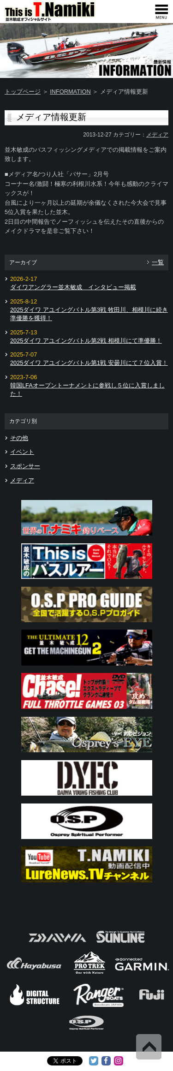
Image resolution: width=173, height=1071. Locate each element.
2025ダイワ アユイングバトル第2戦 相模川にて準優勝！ (86, 340)
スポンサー (25, 466)
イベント (22, 451)
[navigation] (161, 11)
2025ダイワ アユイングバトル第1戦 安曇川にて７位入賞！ (89, 362)
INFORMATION (70, 91)
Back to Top (148, 1046)
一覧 (158, 262)
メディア (157, 134)
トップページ (23, 91)
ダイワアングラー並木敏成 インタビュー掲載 (73, 287)
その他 (19, 437)
